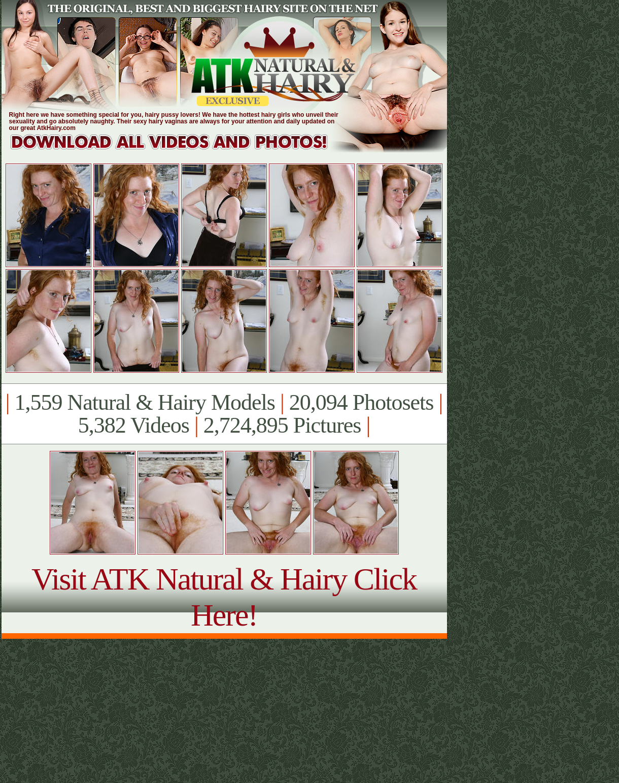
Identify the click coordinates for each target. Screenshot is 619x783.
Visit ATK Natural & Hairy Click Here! (224, 597)
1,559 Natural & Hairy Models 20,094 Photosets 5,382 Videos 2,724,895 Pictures (224, 414)
